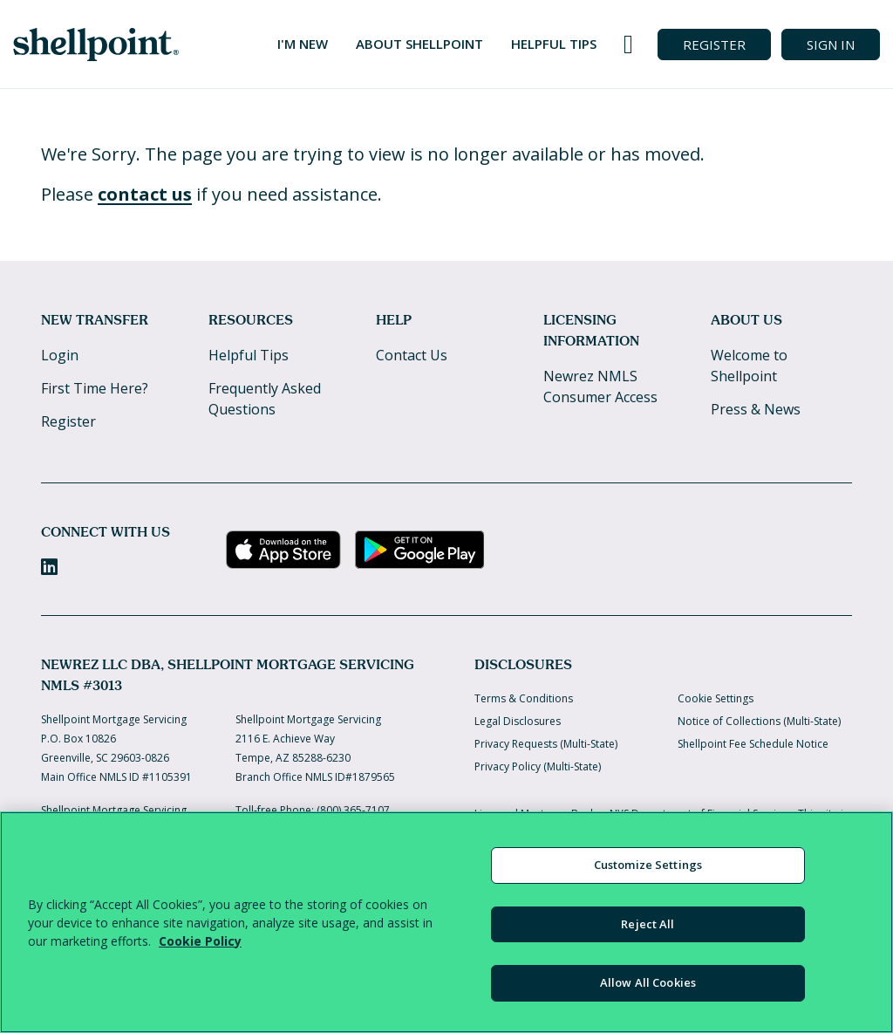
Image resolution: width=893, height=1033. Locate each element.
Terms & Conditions (523, 698)
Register (68, 421)
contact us (145, 194)
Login (59, 355)
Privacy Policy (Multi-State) (537, 766)
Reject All (647, 924)
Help (394, 319)
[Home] (96, 44)
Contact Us (411, 355)
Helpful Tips (553, 43)
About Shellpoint (419, 43)
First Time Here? (94, 388)
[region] (446, 922)
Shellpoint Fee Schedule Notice (753, 743)
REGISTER (714, 44)
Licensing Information (591, 330)
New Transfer (94, 319)
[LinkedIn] (49, 567)
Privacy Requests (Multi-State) (545, 743)
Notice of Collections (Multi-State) (759, 721)
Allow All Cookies (648, 982)
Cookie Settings (715, 698)
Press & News (756, 409)
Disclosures (523, 664)
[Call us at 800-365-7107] (628, 44)
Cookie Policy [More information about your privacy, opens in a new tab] (200, 941)
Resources (250, 319)
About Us (746, 319)
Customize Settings (648, 864)
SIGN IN (831, 44)
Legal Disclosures (517, 721)
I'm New (302, 43)
